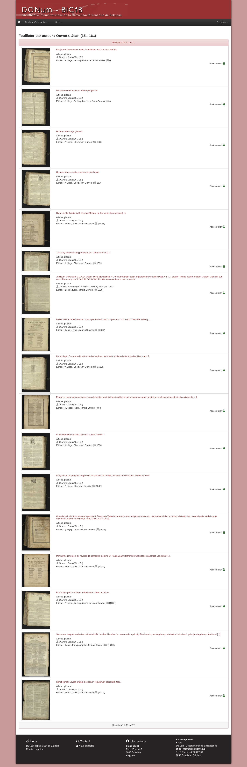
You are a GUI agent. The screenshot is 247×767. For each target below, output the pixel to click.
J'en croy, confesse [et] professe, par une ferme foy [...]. (83, 252)
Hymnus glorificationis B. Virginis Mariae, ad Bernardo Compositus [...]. (91, 213)
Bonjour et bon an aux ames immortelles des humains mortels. (87, 49)
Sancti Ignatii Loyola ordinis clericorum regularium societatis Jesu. (88, 682)
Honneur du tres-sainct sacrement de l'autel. (78, 172)
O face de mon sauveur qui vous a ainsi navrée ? (80, 434)
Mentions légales (34, 749)
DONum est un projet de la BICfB (42, 746)
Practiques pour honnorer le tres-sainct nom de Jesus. (82, 592)
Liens (59, 22)
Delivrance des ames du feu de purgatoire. (77, 90)
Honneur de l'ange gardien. (69, 131)
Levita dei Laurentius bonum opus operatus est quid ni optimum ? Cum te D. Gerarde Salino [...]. (103, 319)
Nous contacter (85, 746)
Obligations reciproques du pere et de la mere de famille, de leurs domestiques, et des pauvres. (103, 475)
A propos (222, 22)
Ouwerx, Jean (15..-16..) (71, 57)
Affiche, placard (63, 54)
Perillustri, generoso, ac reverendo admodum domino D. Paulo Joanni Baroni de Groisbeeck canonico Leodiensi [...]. (113, 556)
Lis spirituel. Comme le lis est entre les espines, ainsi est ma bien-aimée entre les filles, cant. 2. (103, 356)
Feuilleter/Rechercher (37, 22)
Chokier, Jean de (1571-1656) (73, 286)
